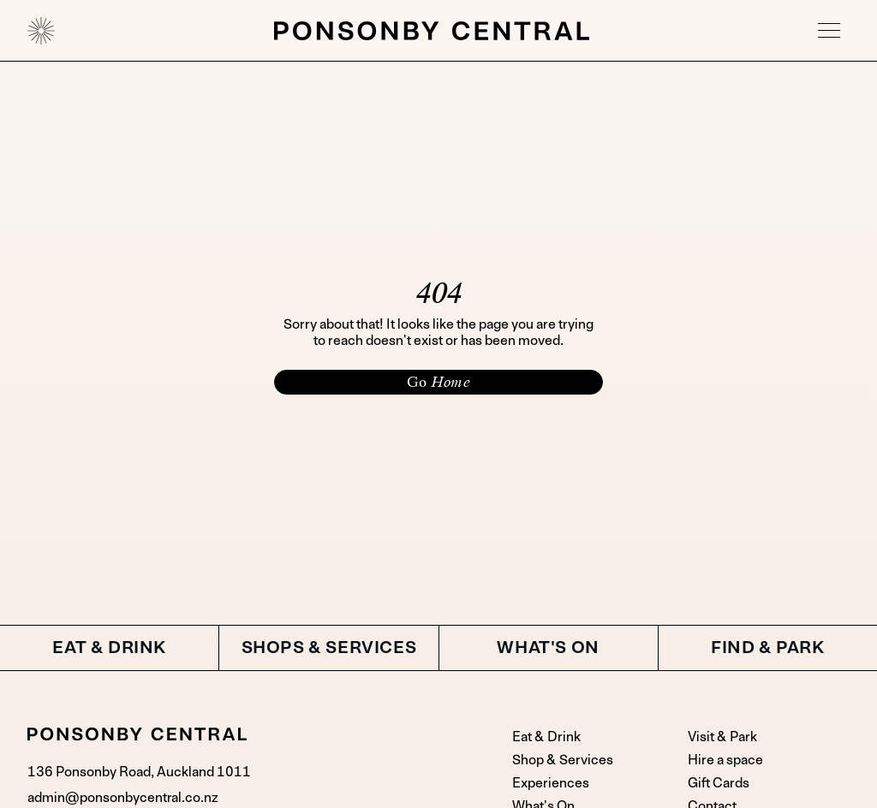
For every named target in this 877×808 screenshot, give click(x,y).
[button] (829, 30)
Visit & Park (722, 737)
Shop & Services (562, 760)
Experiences (550, 783)
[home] (41, 31)
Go (438, 381)
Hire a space (725, 760)
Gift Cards (718, 783)
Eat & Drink (546, 737)
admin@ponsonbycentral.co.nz (122, 798)
